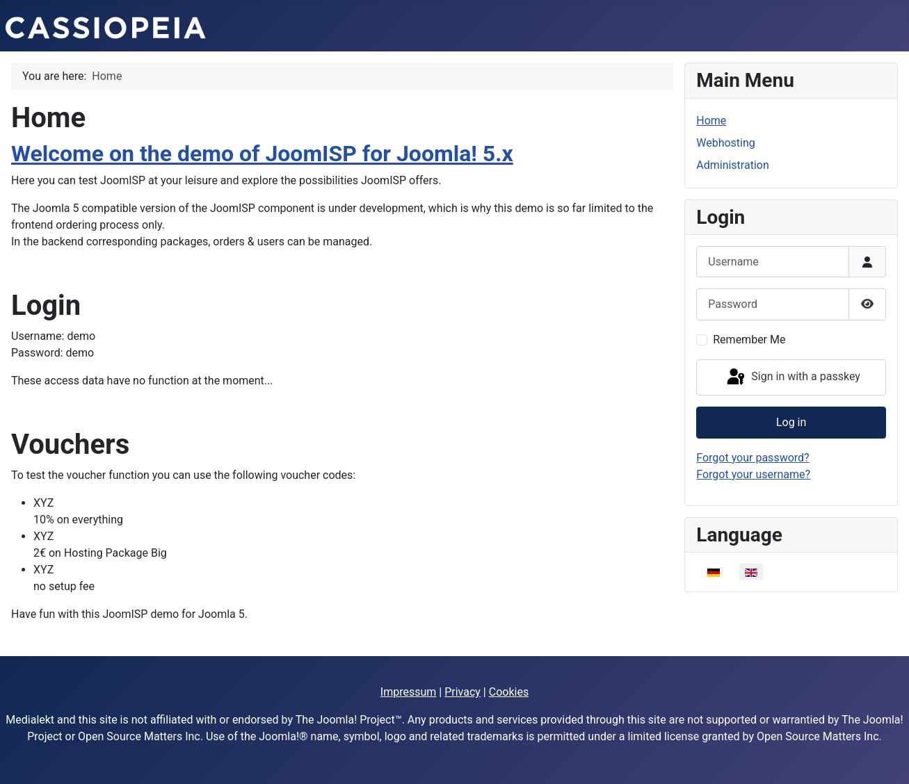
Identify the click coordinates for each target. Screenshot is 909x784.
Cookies (509, 692)
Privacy (462, 692)
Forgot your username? (753, 474)
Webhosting (725, 142)
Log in (791, 422)
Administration (732, 165)
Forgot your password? (752, 457)
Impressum (408, 692)
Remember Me (749, 339)
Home (711, 120)
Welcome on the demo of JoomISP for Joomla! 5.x (262, 153)
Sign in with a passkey (792, 377)
